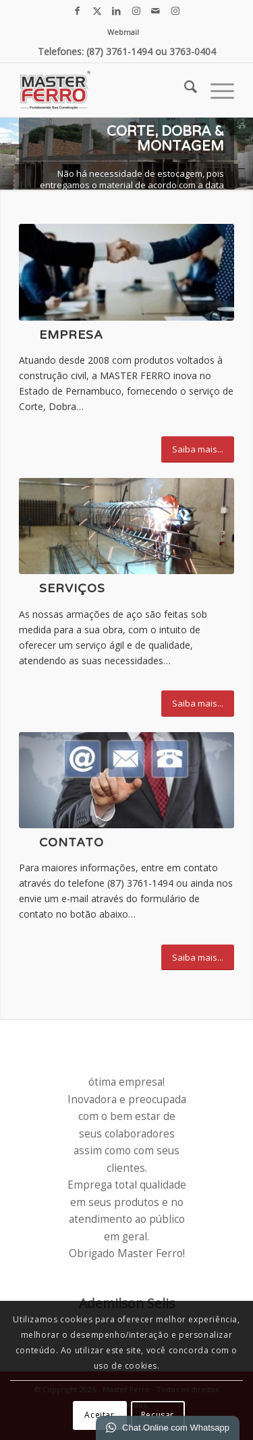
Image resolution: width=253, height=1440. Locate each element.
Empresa (71, 335)
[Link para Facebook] (77, 11)
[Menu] (215, 90)
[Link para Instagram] (136, 11)
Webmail (123, 32)
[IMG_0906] (126, 526)
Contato (71, 843)
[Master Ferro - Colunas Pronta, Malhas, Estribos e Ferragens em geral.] (105, 90)
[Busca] (184, 90)
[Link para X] (97, 11)
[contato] (126, 780)
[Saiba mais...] (197, 449)
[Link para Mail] (155, 11)
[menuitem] (123, 32)
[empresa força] (126, 272)
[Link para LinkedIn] (116, 11)
